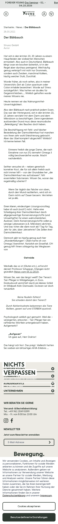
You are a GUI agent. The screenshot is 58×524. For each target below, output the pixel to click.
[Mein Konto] (44, 14)
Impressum (46, 495)
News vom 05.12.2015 (26, 271)
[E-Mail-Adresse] (29, 385)
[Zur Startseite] (29, 14)
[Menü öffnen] (6, 14)
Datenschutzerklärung (13, 495)
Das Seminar (35, 2)
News (19, 27)
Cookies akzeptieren (29, 506)
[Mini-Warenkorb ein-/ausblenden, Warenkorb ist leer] (51, 14)
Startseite (9, 27)
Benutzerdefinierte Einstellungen (29, 517)
